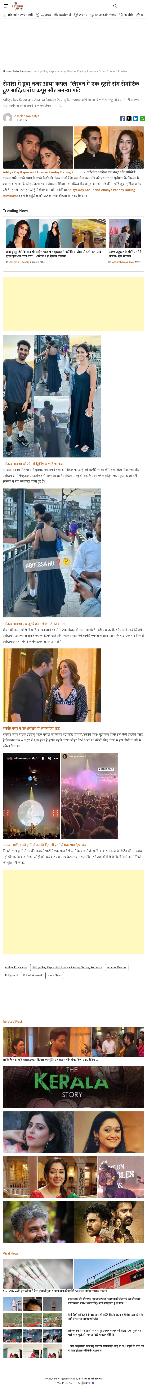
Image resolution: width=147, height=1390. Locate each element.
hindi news (54, 975)
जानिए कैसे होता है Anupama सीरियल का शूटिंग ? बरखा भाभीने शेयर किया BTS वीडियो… (50, 1060)
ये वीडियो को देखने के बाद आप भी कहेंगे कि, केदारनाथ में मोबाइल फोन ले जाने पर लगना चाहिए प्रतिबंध (105, 1317)
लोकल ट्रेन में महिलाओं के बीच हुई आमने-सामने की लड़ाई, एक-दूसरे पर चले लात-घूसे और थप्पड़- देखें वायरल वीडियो (104, 1333)
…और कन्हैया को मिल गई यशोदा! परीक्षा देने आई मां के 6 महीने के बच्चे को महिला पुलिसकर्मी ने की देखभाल (106, 1348)
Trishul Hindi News (90, 1378)
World (83, 14)
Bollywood (11, 975)
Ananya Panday (116, 967)
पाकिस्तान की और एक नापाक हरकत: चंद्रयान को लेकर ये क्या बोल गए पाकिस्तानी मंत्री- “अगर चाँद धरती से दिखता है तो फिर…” (104, 1301)
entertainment (22, 71)
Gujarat (46, 14)
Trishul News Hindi (20, 14)
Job (143, 14)
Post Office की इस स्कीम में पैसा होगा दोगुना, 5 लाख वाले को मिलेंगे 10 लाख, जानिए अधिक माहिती (55, 1291)
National (65, 14)
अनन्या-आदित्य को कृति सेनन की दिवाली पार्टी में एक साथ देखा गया (45, 845)
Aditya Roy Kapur (16, 967)
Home (7, 71)
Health (128, 14)
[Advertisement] (73, 40)
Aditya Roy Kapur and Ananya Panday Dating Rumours (67, 967)
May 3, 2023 (38, 262)
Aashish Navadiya (20, 262)
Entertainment (105, 14)
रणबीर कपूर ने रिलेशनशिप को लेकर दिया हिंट (31, 729)
